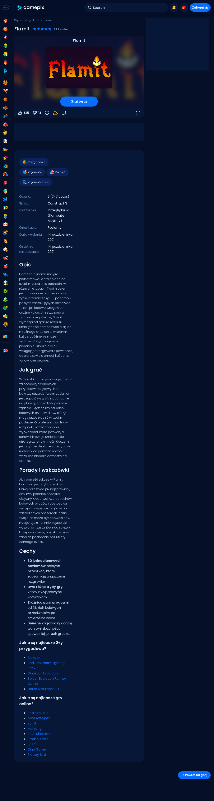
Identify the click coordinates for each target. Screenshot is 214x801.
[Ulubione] (47, 113)
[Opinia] (63, 113)
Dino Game (37, 749)
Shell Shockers (39, 733)
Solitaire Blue (38, 713)
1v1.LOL (33, 744)
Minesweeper (39, 718)
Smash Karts (38, 739)
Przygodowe (31, 20)
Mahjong (35, 728)
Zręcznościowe (35, 182)
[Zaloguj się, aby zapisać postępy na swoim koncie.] (55, 113)
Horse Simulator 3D (43, 689)
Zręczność (32, 172)
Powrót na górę (194, 775)
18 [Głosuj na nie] (36, 113)
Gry (16, 20)
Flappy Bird (37, 754)
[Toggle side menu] (5, 7)
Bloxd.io (34, 657)
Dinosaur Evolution (43, 673)
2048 (32, 723)
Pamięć (57, 172)
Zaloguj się (200, 7)
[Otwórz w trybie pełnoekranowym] (137, 113)
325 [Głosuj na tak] (23, 113)
